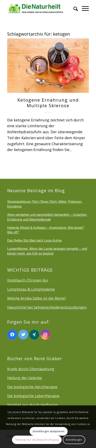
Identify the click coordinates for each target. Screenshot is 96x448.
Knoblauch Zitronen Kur (27, 280)
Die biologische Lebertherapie (33, 395)
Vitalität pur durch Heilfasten (32, 404)
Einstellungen (74, 439)
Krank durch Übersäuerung (30, 368)
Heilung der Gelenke (24, 377)
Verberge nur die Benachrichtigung (37, 439)
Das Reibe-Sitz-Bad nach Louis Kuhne (34, 240)
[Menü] (83, 8)
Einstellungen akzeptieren (49, 431)
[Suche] (73, 8)
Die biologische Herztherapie (32, 386)
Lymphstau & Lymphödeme (31, 289)
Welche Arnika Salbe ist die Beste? (36, 298)
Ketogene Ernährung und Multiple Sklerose (48, 103)
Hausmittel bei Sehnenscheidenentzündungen (47, 307)
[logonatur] (39, 8)
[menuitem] (73, 8)
